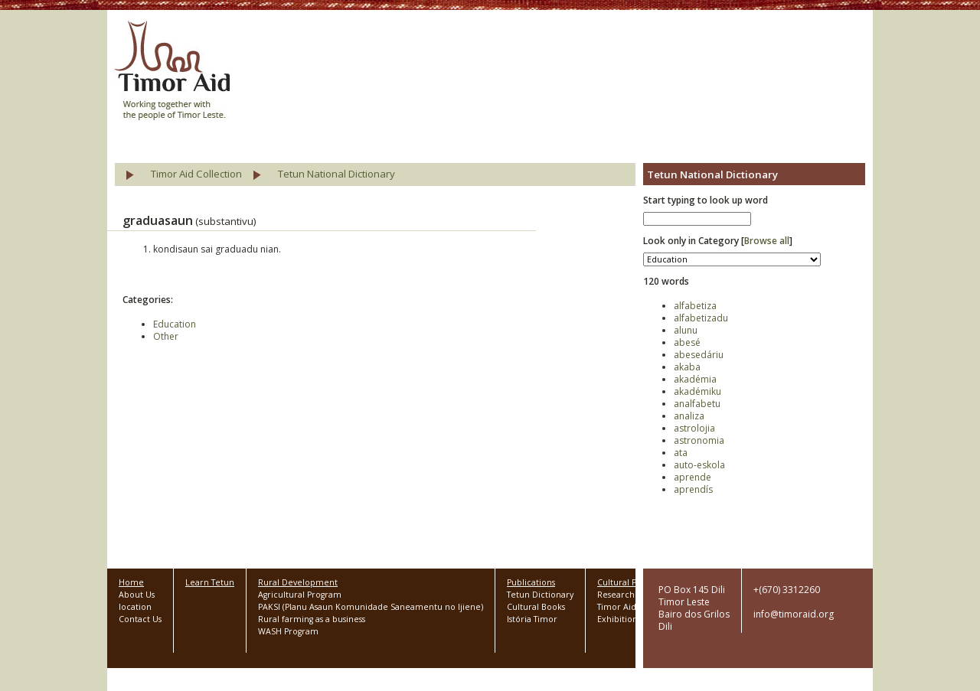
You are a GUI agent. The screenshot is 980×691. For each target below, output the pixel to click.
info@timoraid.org (793, 614)
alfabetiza (695, 305)
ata (681, 452)
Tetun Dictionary (540, 594)
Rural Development (298, 582)
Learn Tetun (209, 582)
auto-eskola (699, 464)
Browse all (766, 240)
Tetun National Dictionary (336, 174)
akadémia (695, 379)
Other (165, 336)
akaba (687, 366)
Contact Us (140, 619)
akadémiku (697, 391)
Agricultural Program (299, 594)
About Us (137, 594)
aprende (692, 477)
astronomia (699, 440)
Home (131, 582)
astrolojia (694, 428)
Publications (531, 582)
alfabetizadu (701, 317)
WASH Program (288, 631)
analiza (689, 415)
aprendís (693, 489)
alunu (685, 330)
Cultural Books (536, 606)
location (135, 606)
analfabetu (697, 403)
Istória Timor (532, 619)
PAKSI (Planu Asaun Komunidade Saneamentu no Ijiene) (370, 606)
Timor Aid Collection (196, 174)
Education (174, 324)
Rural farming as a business (311, 619)
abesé (687, 342)
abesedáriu (699, 354)
